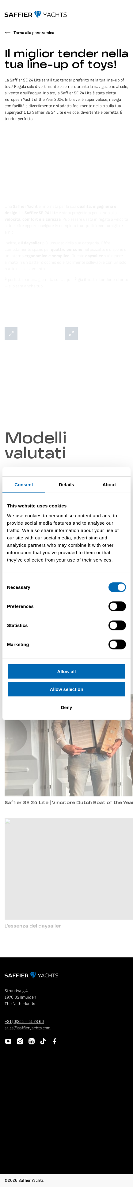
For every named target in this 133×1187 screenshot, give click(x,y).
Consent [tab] (23, 484)
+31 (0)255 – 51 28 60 (24, 1021)
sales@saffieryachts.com (28, 1028)
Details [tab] (66, 484)
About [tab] (109, 484)
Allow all (66, 671)
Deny (66, 707)
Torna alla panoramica (33, 32)
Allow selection (66, 689)
